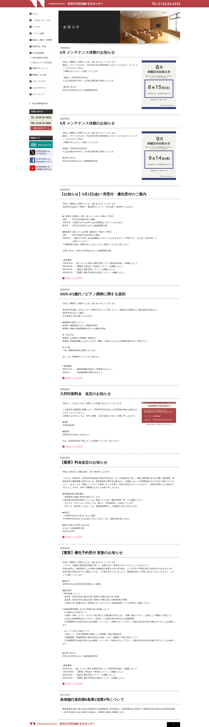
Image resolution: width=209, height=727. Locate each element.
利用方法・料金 (39, 46)
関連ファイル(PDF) (74, 278)
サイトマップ (38, 94)
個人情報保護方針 (40, 103)
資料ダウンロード (40, 68)
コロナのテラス (39, 88)
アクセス (36, 27)
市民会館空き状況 (40, 58)
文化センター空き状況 (42, 62)
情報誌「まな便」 (40, 75)
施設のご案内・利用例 (42, 40)
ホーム (35, 14)
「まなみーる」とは (41, 20)
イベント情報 (38, 33)
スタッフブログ (39, 81)
